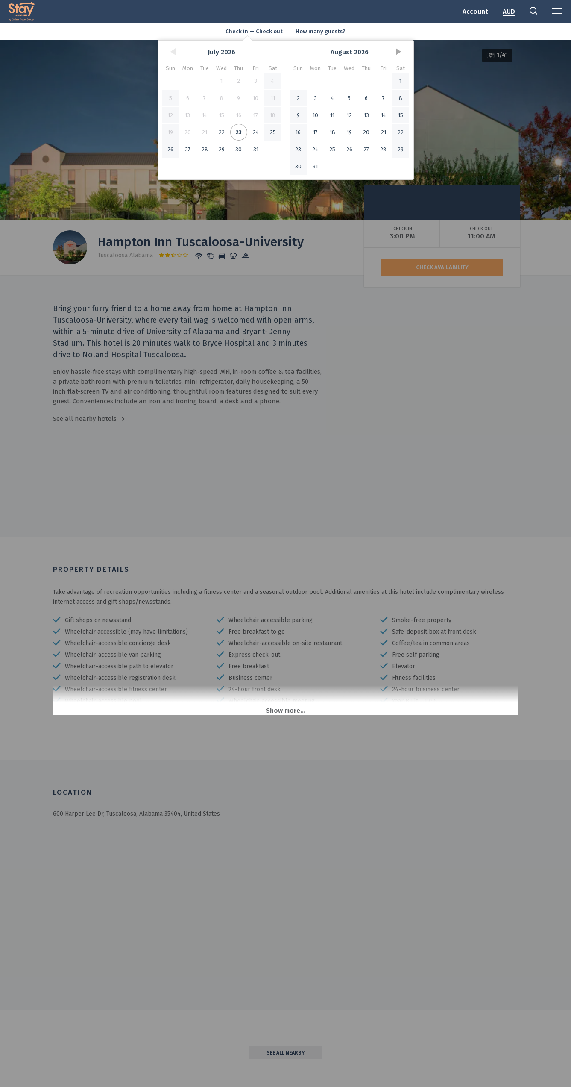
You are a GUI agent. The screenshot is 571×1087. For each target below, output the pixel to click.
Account (475, 11)
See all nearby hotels (85, 419)
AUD (509, 11)
